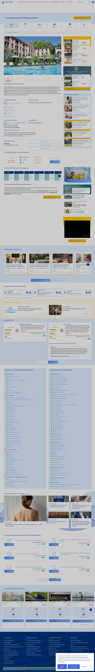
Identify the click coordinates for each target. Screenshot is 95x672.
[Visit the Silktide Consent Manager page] (90, 666)
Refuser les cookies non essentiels (73, 666)
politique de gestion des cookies (77, 660)
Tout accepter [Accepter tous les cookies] (62, 666)
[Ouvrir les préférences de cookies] (84, 666)
